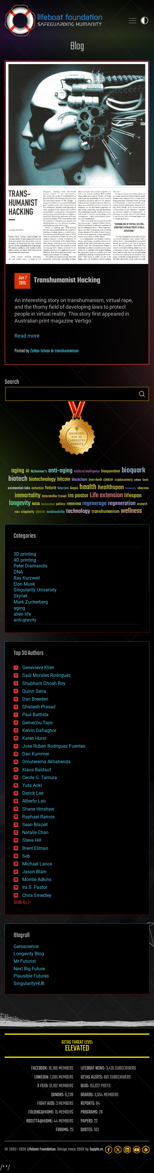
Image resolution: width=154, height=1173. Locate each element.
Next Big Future (29, 968)
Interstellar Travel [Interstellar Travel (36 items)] (54, 496)
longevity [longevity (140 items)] (20, 503)
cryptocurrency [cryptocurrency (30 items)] (124, 480)
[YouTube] (136, 1150)
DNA (18, 572)
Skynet (20, 596)
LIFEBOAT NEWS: (93, 1068)
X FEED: (42, 1086)
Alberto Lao (34, 801)
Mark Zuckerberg (31, 602)
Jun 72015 (22, 280)
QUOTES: (87, 1130)
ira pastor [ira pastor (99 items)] (78, 495)
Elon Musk (24, 584)
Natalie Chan (35, 832)
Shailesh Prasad (38, 707)
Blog (77, 46)
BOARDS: (87, 1095)
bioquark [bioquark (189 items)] (133, 470)
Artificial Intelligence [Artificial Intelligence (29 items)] (87, 472)
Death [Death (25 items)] (145, 480)
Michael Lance (37, 864)
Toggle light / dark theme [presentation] (144, 20)
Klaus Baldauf (36, 769)
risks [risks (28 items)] (17, 512)
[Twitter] (117, 1150)
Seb (26, 856)
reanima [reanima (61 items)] (74, 504)
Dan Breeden (35, 699)
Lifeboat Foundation (41, 1149)
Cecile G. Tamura (39, 777)
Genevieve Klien (38, 667)
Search (142, 394)
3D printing (25, 554)
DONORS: (57, 1095)
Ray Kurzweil (27, 578)
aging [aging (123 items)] (17, 470)
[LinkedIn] (127, 1150)
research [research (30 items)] (142, 504)
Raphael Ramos (38, 817)
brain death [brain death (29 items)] (95, 480)
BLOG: (85, 1086)
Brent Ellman (35, 848)
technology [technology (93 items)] (78, 511)
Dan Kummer (35, 754)
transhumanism (67, 351)
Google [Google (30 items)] (74, 488)
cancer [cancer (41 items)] (108, 480)
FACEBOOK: (39, 1068)
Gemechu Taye (37, 722)
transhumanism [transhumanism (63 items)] (105, 511)
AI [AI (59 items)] (27, 471)
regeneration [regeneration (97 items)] (122, 503)
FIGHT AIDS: (46, 1103)
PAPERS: (87, 1121)
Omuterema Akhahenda (46, 761)
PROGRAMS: (89, 1112)
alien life (22, 614)
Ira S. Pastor (34, 887)
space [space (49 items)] (40, 511)
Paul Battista (35, 714)
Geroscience (26, 946)
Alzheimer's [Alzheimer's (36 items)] (39, 472)
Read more (27, 336)
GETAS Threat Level (77, 1047)
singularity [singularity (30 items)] (27, 512)
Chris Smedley (36, 895)
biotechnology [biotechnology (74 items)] (42, 479)
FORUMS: (62, 1130)
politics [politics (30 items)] (60, 504)
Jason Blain (34, 871)
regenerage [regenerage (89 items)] (94, 503)
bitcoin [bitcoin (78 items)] (63, 479)
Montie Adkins (36, 879)
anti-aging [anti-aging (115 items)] (60, 470)
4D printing (25, 560)
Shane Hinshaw (38, 809)
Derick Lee (32, 793)
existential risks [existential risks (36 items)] (19, 488)
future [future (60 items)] (50, 488)
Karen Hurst (34, 738)
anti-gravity (25, 620)
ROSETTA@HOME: (39, 1121)
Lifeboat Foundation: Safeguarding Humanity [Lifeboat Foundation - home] (62, 20)
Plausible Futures (31, 976)
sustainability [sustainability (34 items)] (56, 512)
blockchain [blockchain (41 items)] (79, 480)
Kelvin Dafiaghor (39, 730)
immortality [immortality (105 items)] (27, 495)
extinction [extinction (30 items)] (37, 488)
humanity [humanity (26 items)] (130, 488)
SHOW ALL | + (22, 902)
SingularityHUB (29, 983)
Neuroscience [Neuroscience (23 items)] (48, 504)
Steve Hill (31, 840)
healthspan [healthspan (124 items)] (111, 487)
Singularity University (35, 590)
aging (19, 608)
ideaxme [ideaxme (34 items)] (143, 489)
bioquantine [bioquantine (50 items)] (110, 471)
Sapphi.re (96, 1149)
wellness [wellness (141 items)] (131, 511)
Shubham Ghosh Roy (44, 683)
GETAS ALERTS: (92, 1077)
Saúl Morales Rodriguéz (46, 675)
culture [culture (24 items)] (137, 480)
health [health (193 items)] (88, 487)
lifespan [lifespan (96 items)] (133, 495)
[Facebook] (108, 1150)
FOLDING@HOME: (41, 1112)
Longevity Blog (29, 953)
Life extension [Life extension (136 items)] (106, 495)
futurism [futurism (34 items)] (62, 489)
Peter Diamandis (30, 566)
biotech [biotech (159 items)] (17, 479)
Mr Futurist (25, 961)
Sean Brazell (35, 824)
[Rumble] (145, 1150)
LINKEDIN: (41, 1077)
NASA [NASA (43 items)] (36, 504)
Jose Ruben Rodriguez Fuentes (53, 746)
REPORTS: (88, 1103)
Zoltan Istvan (40, 351)
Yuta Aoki (32, 785)
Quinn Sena (34, 691)
